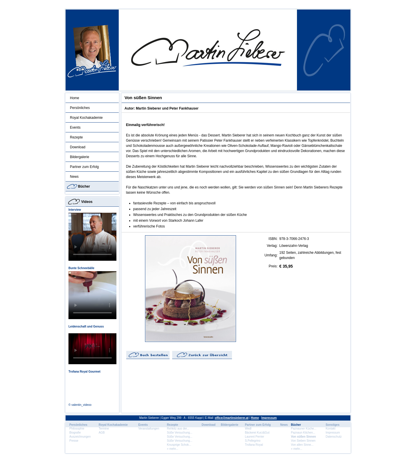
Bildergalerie (79, 157)
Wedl (248, 428)
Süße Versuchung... (179, 432)
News (74, 177)
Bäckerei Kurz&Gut (257, 432)
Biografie (75, 432)
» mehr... (172, 448)
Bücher (84, 186)
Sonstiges (332, 424)
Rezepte (76, 137)
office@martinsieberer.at (231, 417)
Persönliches (80, 108)
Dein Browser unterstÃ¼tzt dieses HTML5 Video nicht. (92, 237)
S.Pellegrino (253, 440)
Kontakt (330, 428)
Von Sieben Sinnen (303, 440)
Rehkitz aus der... (178, 428)
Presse (73, 440)
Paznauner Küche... (303, 428)
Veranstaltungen (148, 428)
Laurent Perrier (254, 436)
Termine (104, 428)
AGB (102, 432)
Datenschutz (334, 436)
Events (75, 127)
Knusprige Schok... (179, 444)
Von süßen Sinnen (303, 436)
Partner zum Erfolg (84, 167)
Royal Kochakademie (86, 118)
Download (77, 147)
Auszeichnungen (80, 436)
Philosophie (76, 428)
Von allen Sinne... (302, 444)
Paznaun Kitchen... (303, 432)
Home (74, 98)
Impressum (269, 417)
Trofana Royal (254, 444)
